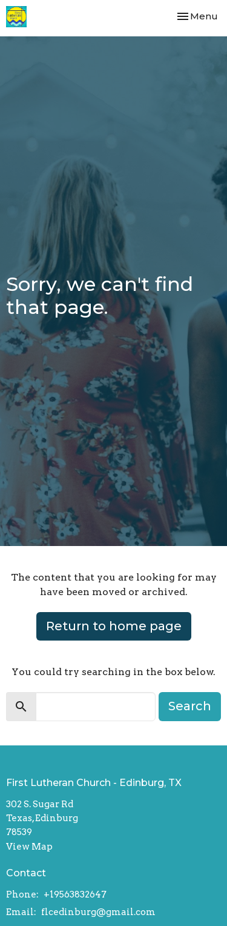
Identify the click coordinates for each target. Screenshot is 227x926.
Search (189, 706)
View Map (29, 846)
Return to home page (114, 626)
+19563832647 (75, 894)
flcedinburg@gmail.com (98, 912)
